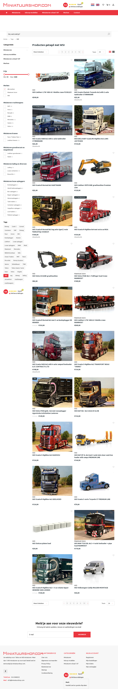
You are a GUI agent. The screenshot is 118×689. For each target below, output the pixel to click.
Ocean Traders (9, 247)
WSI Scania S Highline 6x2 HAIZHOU (46, 445)
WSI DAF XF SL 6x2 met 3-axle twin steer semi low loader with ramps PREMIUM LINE (93, 446)
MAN (9, 106)
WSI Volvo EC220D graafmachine (45, 266)
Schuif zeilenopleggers (15, 178)
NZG (19, 243)
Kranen (18, 228)
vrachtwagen (19, 269)
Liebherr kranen (13, 130)
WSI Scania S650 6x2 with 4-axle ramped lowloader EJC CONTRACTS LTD (52, 356)
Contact (77, 12)
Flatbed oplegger (13, 205)
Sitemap (44, 660)
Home (5, 29)
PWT (18, 247)
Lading (10, 157)
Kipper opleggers (13, 185)
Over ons (44, 647)
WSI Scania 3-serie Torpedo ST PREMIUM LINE (92, 489)
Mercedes (11, 109)
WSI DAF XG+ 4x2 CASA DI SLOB (86, 401)
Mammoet (8, 239)
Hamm (10, 147)
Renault (10, 103)
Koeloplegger (9, 228)
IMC (19, 224)
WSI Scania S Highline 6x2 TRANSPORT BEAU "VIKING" (91, 356)
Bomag (7, 216)
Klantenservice (46, 657)
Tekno (7, 258)
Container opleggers (14, 195)
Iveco (9, 99)
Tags (11, 29)
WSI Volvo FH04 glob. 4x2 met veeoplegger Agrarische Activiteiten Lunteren (49, 402)
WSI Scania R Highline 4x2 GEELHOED (46, 489)
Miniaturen (16, 12)
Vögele (19, 262)
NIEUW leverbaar (10, 243)
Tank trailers (12, 191)
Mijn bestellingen (91, 650)
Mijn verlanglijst (91, 657)
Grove (12, 224)
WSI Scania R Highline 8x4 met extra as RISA (91, 220)
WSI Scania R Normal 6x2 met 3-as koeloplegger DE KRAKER (52, 311)
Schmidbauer (16, 254)
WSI (18, 29)
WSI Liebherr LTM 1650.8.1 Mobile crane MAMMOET (89, 311)
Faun (6, 224)
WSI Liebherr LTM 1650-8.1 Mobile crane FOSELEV (52, 82)
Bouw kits (11, 164)
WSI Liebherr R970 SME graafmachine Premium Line (92, 176)
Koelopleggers (12, 175)
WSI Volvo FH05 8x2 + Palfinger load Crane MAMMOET (90, 267)
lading (25, 265)
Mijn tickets (89, 654)
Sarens (7, 254)
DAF (9, 96)
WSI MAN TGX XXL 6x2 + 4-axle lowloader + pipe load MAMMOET (93, 535)
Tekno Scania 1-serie (18, 258)
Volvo (10, 116)
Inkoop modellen (31, 12)
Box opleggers (12, 181)
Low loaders (11, 201)
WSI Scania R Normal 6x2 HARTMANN (46, 175)
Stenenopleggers (13, 188)
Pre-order (7, 250)
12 (79, 42)
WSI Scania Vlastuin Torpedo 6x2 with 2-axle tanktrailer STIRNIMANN (91, 83)
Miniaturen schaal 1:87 (50, 12)
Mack (25, 235)
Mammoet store (12, 82)
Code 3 (14, 216)
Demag (21, 220)
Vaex (6, 262)
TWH (24, 254)
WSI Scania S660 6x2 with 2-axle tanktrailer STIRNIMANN (49, 130)
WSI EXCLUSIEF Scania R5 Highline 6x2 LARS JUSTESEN (91, 130)
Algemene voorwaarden (49, 650)
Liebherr (7, 231)
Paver (24, 247)
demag (17, 265)
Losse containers (13, 161)
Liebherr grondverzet (14, 143)
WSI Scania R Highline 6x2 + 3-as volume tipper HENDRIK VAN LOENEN (50, 579)
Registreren (90, 647)
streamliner (8, 269)
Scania (10, 113)
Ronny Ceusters (18, 250)
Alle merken (11, 79)
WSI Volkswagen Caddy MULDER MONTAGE (91, 578)
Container (8, 220)
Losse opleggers (10, 235)
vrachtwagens (9, 273)
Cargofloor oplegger (14, 198)
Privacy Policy (45, 654)
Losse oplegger (17, 231)
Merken (66, 12)
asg (11, 265)
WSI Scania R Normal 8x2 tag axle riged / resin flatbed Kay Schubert (50, 221)
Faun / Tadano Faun (14, 127)
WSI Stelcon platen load (41, 534)
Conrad (21, 216)
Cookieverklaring (46, 663)
